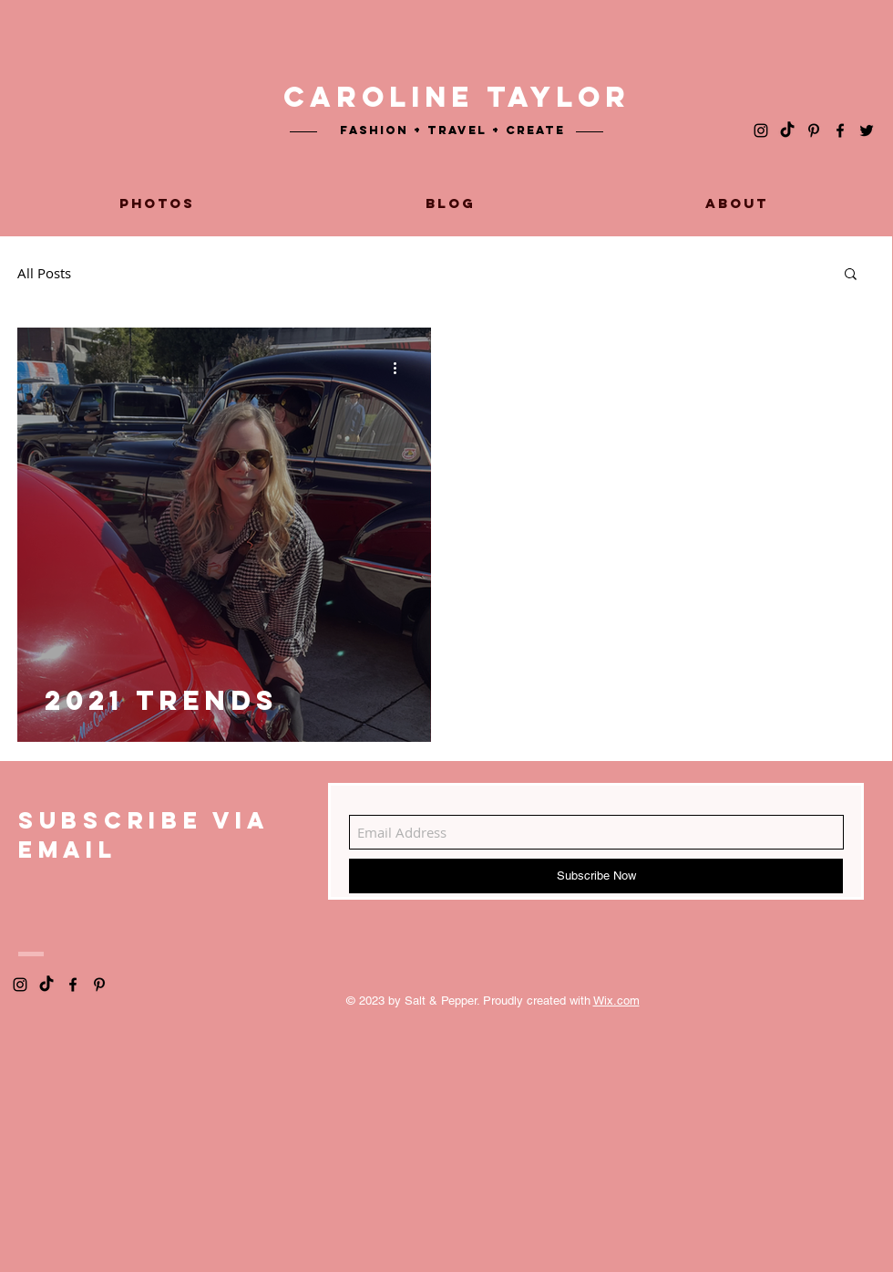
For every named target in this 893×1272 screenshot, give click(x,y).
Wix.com (616, 1000)
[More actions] (401, 368)
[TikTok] (787, 130)
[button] (850, 275)
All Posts (44, 273)
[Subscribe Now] (596, 876)
